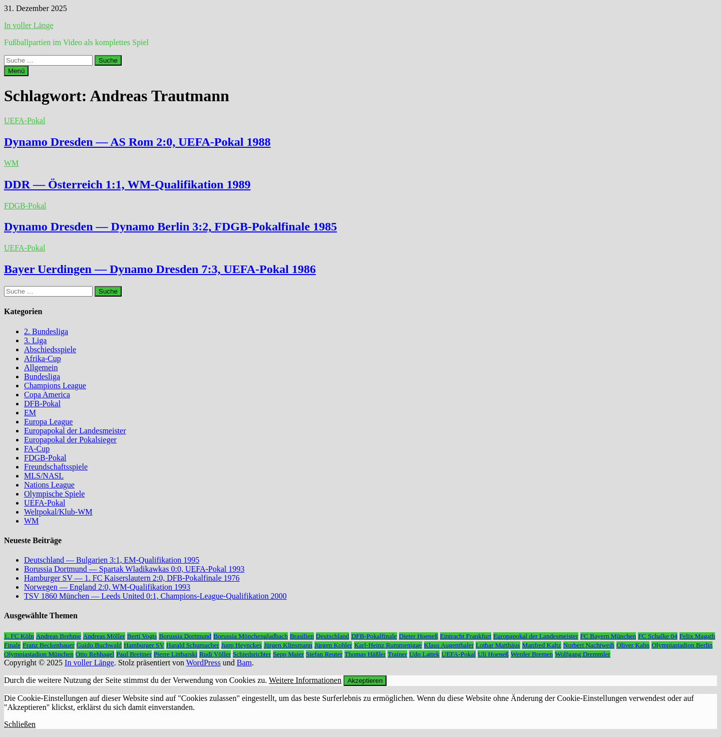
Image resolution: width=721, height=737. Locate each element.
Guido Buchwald (99, 645)
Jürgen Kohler (333, 645)
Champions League (55, 385)
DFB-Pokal (42, 403)
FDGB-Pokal (25, 205)
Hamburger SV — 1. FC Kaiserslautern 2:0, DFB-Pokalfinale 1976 (131, 578)
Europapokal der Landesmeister (75, 430)
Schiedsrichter (252, 654)
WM (11, 163)
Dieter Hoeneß (418, 636)
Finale (12, 645)
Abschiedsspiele (50, 349)
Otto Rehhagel (95, 654)
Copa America (47, 394)
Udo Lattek (424, 654)
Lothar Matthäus (498, 645)
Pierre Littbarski (175, 654)
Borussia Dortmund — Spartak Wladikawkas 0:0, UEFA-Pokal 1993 (134, 569)
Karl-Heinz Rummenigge (388, 645)
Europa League (48, 421)
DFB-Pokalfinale (374, 636)
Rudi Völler (215, 654)
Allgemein (41, 367)
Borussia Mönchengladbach (250, 636)
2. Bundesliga (46, 331)
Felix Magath (697, 636)
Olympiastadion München (39, 654)
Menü (16, 71)
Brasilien (302, 636)
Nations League (49, 484)
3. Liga (35, 340)
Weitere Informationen (305, 680)
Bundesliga (42, 376)
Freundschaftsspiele (56, 466)
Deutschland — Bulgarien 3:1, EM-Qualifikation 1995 (111, 560)
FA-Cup (37, 448)
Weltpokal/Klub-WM (58, 512)
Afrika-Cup (42, 358)
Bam (244, 662)
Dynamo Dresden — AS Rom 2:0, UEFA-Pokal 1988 (137, 141)
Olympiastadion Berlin (681, 645)
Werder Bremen (532, 654)
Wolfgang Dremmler (582, 654)
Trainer (397, 654)
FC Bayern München (608, 636)
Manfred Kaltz (541, 645)
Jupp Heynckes (241, 645)
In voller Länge (29, 25)
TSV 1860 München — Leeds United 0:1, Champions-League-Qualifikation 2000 (155, 596)
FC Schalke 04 (657, 636)
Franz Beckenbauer (48, 645)
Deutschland (332, 636)
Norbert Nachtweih (589, 645)
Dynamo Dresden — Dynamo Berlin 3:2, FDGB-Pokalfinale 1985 (170, 226)
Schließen (20, 724)
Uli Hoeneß (493, 654)
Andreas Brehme (58, 636)
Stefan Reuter (324, 654)
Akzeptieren (365, 680)
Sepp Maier (288, 654)
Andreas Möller (104, 636)
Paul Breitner (134, 654)
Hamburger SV (144, 645)
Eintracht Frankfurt (466, 636)
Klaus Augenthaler (449, 645)
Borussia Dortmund (185, 636)
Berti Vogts (142, 636)
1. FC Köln (19, 636)
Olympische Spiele (54, 493)
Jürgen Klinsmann (288, 645)
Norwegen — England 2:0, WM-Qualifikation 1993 (107, 587)
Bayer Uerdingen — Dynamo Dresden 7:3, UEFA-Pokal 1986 (160, 269)
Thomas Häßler (365, 654)
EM (30, 412)
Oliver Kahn (632, 645)
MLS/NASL (44, 475)
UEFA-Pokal (24, 120)
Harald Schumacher (192, 645)
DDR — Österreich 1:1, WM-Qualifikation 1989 (127, 184)
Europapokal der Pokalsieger (70, 439)
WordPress (203, 662)
